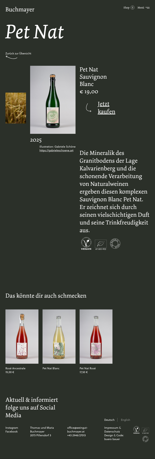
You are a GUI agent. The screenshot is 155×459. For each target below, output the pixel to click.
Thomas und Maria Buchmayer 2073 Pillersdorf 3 (42, 431)
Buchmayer (19, 9)
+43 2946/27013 (76, 435)
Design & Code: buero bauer (114, 437)
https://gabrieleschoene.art (56, 150)
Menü (141, 7)
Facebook (11, 431)
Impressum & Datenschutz (112, 429)
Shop (126, 7)
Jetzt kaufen (96, 107)
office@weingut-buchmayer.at (77, 429)
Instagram (11, 428)
